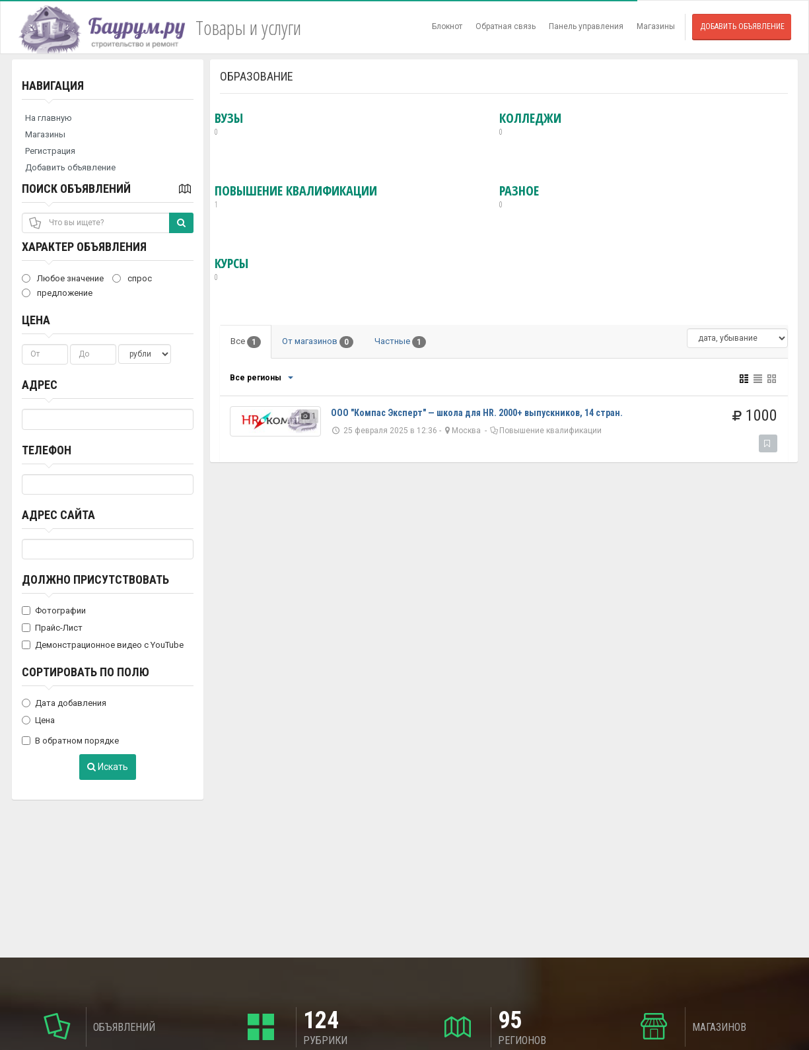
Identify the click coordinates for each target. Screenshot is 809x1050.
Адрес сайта (58, 515)
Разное (519, 197)
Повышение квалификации (296, 197)
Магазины (656, 26)
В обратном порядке (70, 741)
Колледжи (530, 124)
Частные (400, 342)
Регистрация (50, 151)
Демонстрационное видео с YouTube (103, 645)
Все (245, 342)
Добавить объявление (742, 26)
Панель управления (586, 26)
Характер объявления (84, 247)
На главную (48, 118)
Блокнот (447, 26)
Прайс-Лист (52, 628)
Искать (107, 766)
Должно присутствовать (95, 579)
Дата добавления (64, 703)
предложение (57, 293)
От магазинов (317, 342)
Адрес (39, 385)
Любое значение (63, 278)
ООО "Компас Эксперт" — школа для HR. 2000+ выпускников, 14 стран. (477, 412)
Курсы (231, 269)
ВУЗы (229, 124)
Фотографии (54, 610)
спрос (132, 278)
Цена (36, 320)
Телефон (46, 450)
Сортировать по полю (85, 672)
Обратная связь (505, 26)
